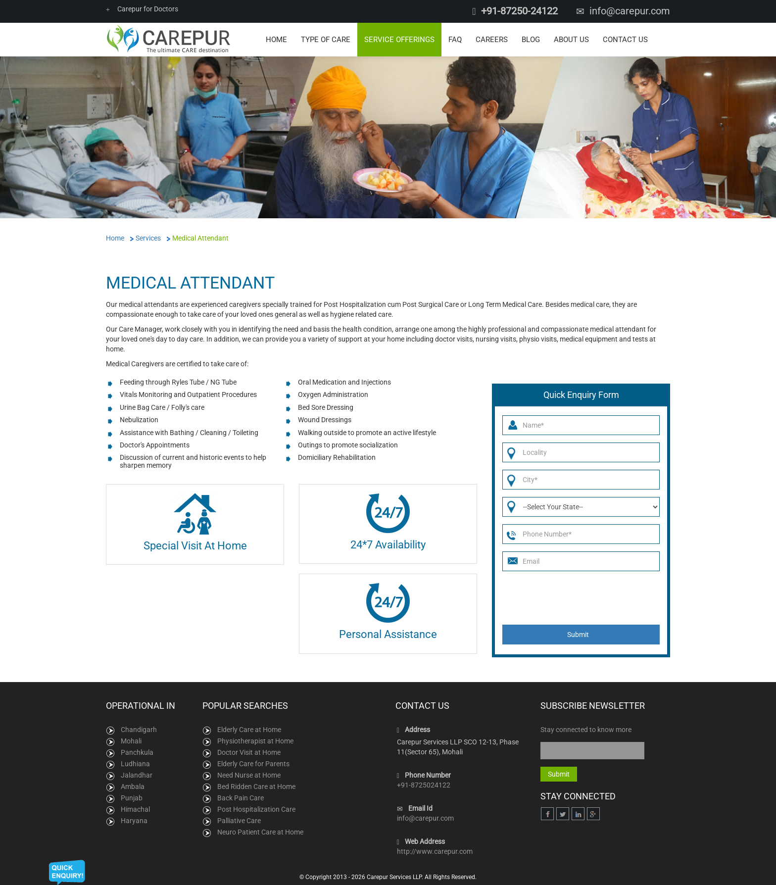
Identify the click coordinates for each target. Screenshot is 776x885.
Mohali (131, 741)
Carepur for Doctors (142, 9)
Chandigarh (139, 730)
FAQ (455, 39)
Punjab (132, 798)
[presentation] (577, 598)
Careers (492, 39)
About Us (571, 39)
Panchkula (137, 752)
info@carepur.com (629, 11)
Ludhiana (135, 764)
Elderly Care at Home (249, 730)
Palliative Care (239, 821)
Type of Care (325, 39)
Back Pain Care (240, 798)
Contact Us (625, 39)
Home (276, 39)
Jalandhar (136, 775)
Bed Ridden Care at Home (256, 786)
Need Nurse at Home (249, 775)
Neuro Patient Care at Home (260, 832)
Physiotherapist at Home (255, 741)
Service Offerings (399, 39)
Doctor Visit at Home (249, 752)
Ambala (133, 786)
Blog (531, 39)
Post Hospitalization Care (256, 809)
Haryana (134, 821)
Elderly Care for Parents (253, 764)
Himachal (135, 809)
